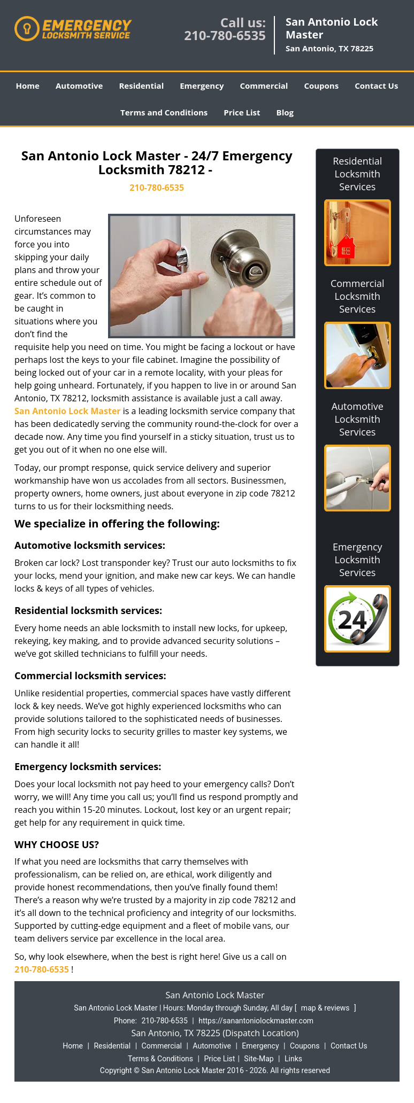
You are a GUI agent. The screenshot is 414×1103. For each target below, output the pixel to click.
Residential (141, 85)
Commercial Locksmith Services (358, 296)
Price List (242, 112)
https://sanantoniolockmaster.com (255, 1020)
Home (28, 85)
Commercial (264, 85)
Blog (285, 112)
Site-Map (258, 1058)
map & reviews (326, 1008)
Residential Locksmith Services (357, 173)
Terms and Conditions (164, 112)
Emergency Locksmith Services (357, 559)
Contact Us (376, 85)
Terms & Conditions (160, 1058)
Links (293, 1058)
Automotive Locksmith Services (358, 419)
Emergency (202, 85)
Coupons (321, 85)
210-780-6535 (225, 35)
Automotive (79, 85)
